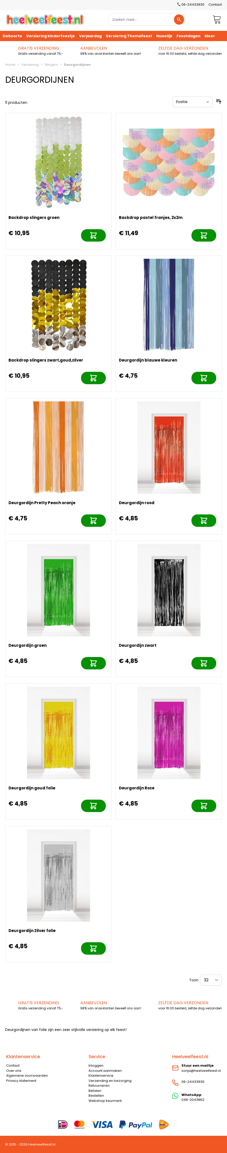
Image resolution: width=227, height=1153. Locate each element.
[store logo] (44, 19)
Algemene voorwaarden (27, 1075)
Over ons (13, 1070)
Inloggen (96, 1065)
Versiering (30, 64)
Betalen (95, 1090)
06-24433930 (192, 1081)
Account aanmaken (105, 1070)
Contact (215, 4)
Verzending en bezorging (110, 1080)
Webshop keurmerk (105, 1100)
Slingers (51, 64)
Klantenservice (101, 1075)
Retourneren (99, 1085)
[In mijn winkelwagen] (93, 235)
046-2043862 (192, 1099)
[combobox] (146, 19)
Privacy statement (21, 1080)
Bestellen (96, 1095)
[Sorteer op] (193, 101)
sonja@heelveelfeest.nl (201, 1070)
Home (10, 64)
